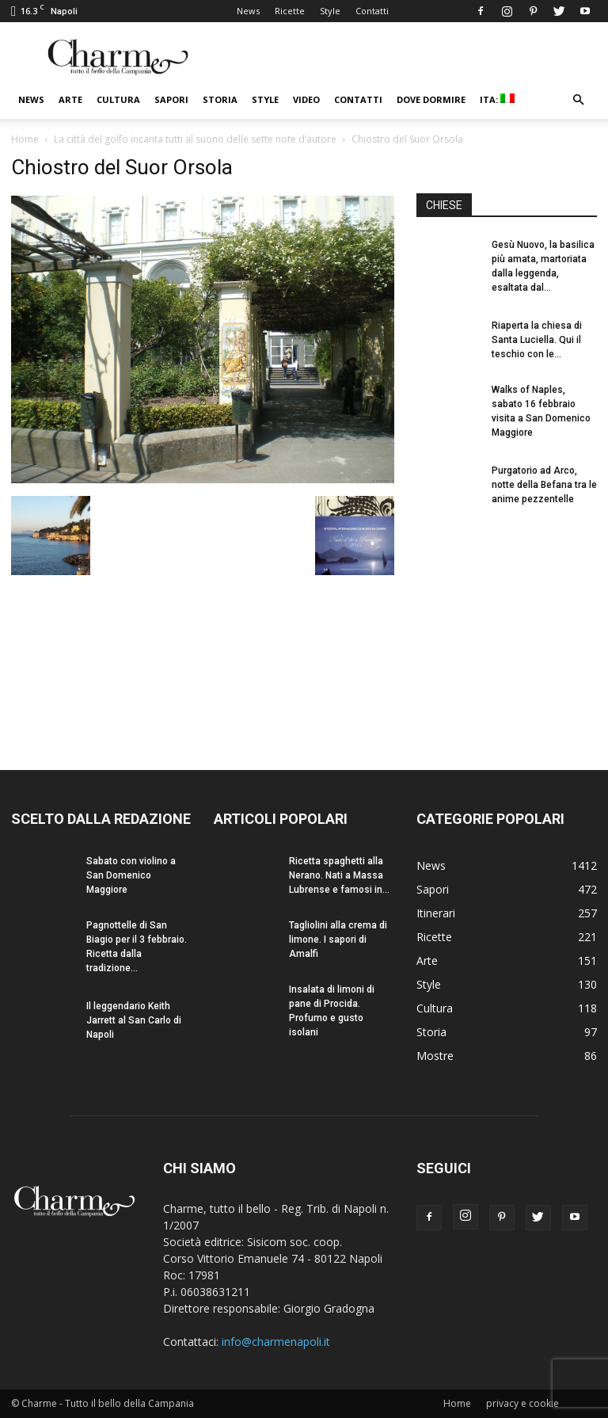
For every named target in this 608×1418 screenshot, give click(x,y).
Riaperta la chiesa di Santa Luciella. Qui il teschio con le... (537, 340)
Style (330, 11)
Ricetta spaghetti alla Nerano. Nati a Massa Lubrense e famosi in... (339, 875)
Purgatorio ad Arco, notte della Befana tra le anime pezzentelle (544, 485)
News (248, 11)
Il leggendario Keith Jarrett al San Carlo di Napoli (133, 1020)
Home (25, 139)
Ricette (290, 11)
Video (306, 99)
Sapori (171, 99)
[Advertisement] (507, 624)
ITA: (497, 99)
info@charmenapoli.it (276, 1341)
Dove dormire (431, 99)
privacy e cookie (522, 1403)
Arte (70, 99)
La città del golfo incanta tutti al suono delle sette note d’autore (195, 139)
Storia (220, 99)
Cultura (118, 99)
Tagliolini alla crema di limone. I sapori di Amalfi (338, 939)
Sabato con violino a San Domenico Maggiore (131, 875)
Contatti (372, 11)
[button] (578, 100)
